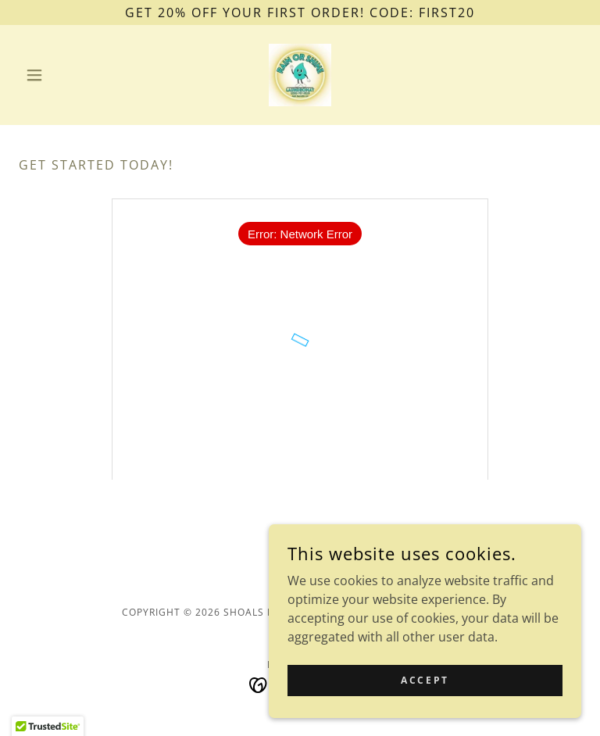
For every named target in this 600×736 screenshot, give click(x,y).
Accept (424, 680)
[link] (300, 75)
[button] (61, 75)
